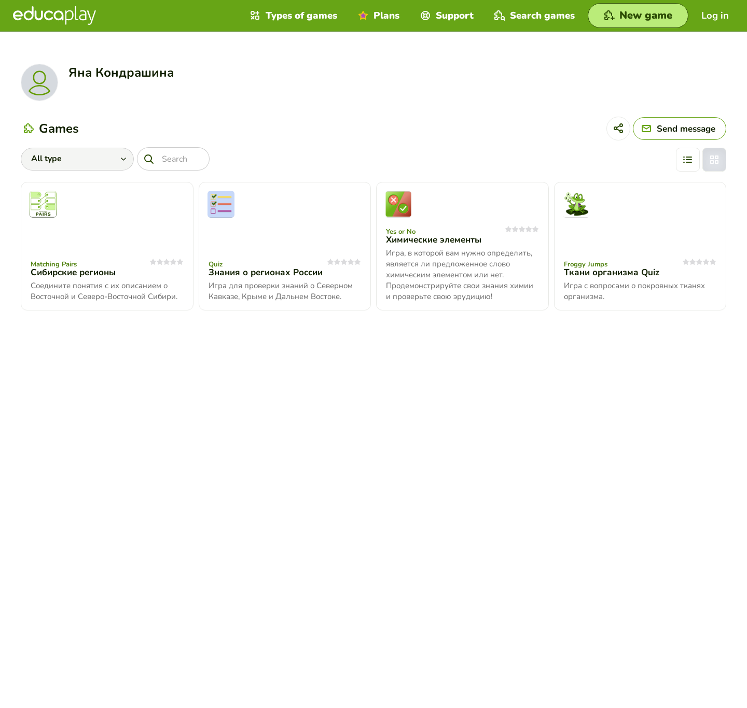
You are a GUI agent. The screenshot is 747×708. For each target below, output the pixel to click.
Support (446, 15)
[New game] (638, 15)
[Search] (173, 159)
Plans (377, 15)
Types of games (292, 15)
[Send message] (679, 128)
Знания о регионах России (266, 272)
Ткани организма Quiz (611, 272)
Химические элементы (433, 240)
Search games (533, 15)
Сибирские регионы (73, 272)
